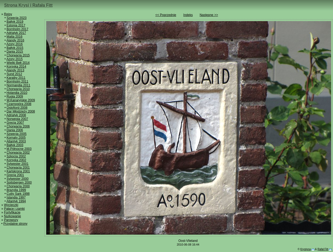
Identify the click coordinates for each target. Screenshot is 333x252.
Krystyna (305, 249)
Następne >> (209, 15)
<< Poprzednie (165, 15)
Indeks (188, 15)
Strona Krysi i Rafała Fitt (28, 5)
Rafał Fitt (322, 249)
